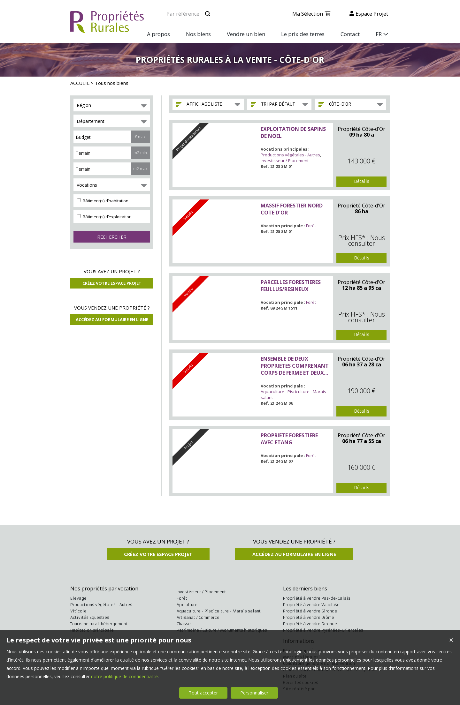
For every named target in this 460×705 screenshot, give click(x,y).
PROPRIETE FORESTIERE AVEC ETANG (289, 439)
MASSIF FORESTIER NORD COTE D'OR (292, 209)
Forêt (311, 226)
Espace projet (372, 13)
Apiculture (187, 604)
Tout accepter (203, 693)
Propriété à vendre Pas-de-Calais (316, 598)
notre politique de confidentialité (124, 676)
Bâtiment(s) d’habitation (102, 201)
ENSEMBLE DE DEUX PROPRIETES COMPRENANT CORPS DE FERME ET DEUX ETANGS (295, 365)
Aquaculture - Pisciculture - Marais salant (219, 611)
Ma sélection (307, 13)
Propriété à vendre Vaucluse (311, 604)
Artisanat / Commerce (198, 617)
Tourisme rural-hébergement (98, 623)
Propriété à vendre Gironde (310, 611)
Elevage (78, 598)
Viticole (78, 611)
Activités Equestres (89, 617)
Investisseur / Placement (285, 160)
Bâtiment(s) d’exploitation (104, 217)
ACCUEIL (79, 83)
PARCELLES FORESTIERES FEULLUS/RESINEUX (291, 286)
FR (379, 34)
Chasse (184, 623)
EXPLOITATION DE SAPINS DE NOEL (293, 132)
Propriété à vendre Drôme (308, 617)
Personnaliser (254, 693)
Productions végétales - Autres (290, 155)
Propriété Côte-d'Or (361, 128)
